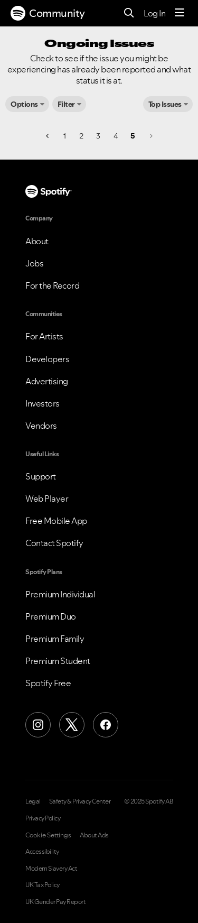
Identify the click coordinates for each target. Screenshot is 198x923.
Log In (154, 13)
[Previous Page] (48, 136)
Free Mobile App (56, 521)
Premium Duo (50, 616)
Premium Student (57, 661)
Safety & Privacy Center (80, 801)
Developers (47, 359)
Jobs (34, 263)
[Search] (129, 13)
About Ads (94, 835)
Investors (42, 403)
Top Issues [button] (165, 104)
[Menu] (179, 13)
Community (48, 13)
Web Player (46, 498)
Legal (33, 801)
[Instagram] (38, 724)
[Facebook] (105, 724)
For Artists (44, 336)
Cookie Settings (48, 835)
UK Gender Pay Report (55, 902)
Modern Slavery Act (51, 868)
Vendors (41, 425)
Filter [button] (66, 104)
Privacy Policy (42, 818)
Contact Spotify (54, 543)
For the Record (52, 285)
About (37, 241)
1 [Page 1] (64, 136)
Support (40, 476)
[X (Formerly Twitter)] (71, 724)
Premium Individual (60, 594)
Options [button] (24, 104)
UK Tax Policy (42, 885)
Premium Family (54, 638)
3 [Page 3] (98, 136)
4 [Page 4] (116, 136)
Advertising (46, 381)
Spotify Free (48, 683)
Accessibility (42, 851)
